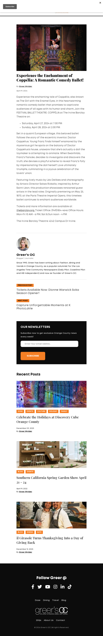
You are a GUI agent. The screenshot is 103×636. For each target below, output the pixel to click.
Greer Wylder (25, 86)
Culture (41, 411)
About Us (48, 620)
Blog (20, 471)
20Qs (38, 620)
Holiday (53, 411)
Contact (60, 620)
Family (64, 411)
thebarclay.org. (25, 210)
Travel (55, 600)
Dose (20, 411)
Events (30, 411)
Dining (30, 532)
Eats (39, 532)
